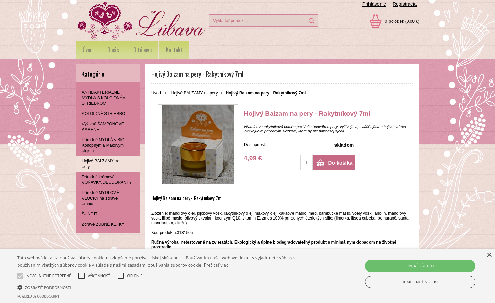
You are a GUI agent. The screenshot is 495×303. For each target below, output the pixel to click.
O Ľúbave (142, 50)
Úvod (87, 50)
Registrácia (405, 4)
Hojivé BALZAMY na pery (194, 93)
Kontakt (174, 50)
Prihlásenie (374, 4)
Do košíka (340, 163)
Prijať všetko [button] (420, 265)
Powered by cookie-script (38, 296)
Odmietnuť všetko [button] (420, 281)
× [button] (489, 255)
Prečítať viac (216, 265)
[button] (167, 287)
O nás (113, 50)
